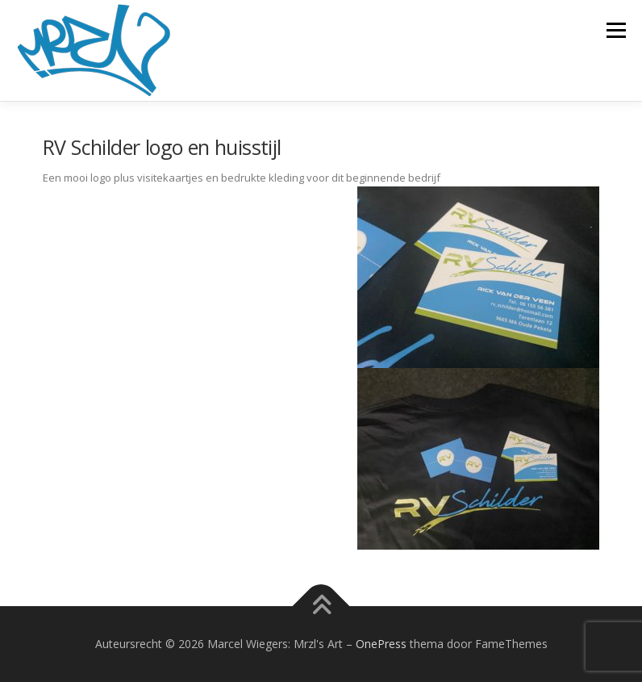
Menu (616, 30)
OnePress (381, 643)
